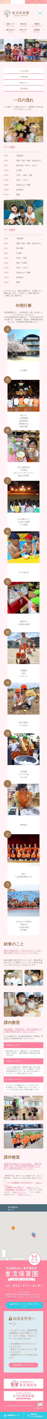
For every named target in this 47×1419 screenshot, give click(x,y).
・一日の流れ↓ (23, 71)
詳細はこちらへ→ (34, 1187)
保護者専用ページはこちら (23, 1365)
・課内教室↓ (23, 88)
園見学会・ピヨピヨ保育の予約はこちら (24, 1305)
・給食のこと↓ (23, 83)
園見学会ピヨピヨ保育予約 (35, 1415)
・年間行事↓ (23, 77)
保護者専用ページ (11, 1415)
